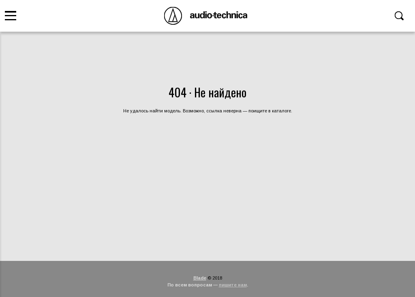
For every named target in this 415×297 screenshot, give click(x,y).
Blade (199, 277)
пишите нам (233, 284)
